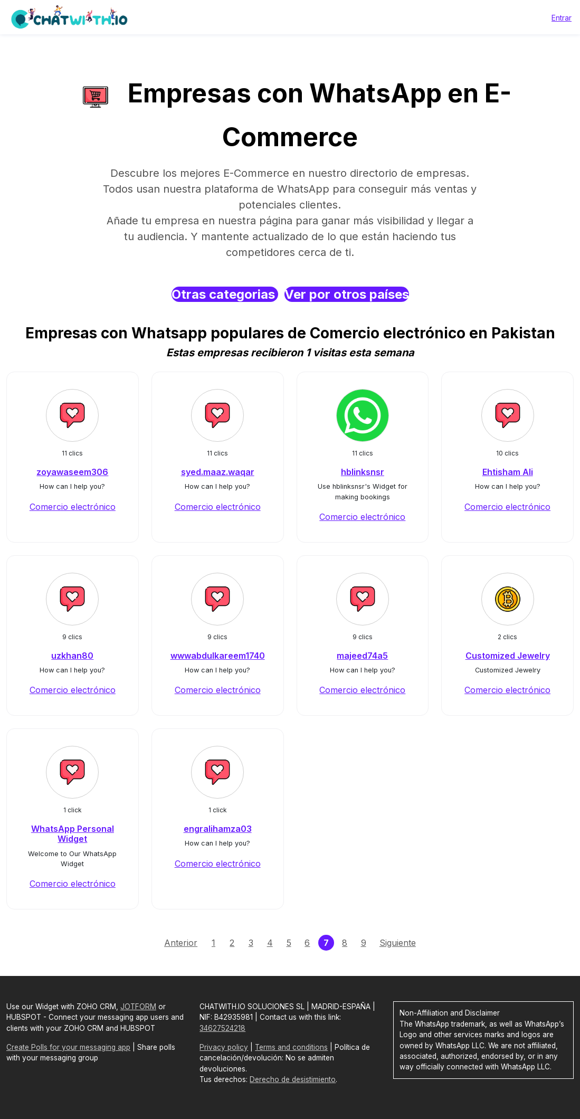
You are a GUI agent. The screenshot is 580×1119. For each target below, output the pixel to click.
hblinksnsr (362, 472)
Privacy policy (223, 1047)
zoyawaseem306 (72, 472)
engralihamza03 (218, 828)
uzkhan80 (72, 655)
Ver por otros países (346, 294)
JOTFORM (138, 1006)
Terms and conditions (291, 1047)
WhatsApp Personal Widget (72, 833)
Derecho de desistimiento (293, 1079)
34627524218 (222, 1028)
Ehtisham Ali (507, 472)
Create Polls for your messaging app (68, 1047)
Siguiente (397, 942)
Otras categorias (225, 294)
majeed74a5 (362, 655)
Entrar (562, 17)
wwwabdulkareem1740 (217, 655)
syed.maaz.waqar (217, 472)
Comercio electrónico (73, 506)
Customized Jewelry (507, 655)
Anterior (180, 942)
